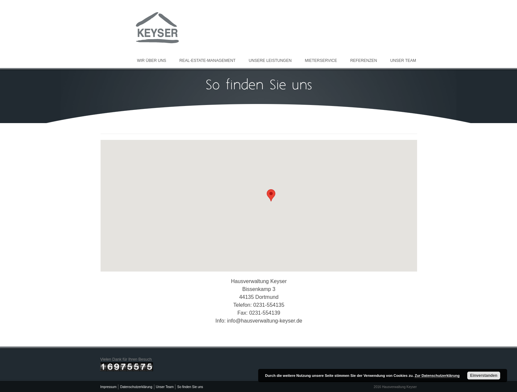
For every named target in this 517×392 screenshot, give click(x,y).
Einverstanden (484, 375)
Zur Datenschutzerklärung (437, 376)
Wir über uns (151, 60)
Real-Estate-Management (207, 60)
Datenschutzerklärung (136, 387)
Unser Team (403, 60)
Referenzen (363, 60)
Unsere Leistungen (270, 60)
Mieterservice (321, 60)
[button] (271, 195)
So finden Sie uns (190, 387)
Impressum (108, 387)
